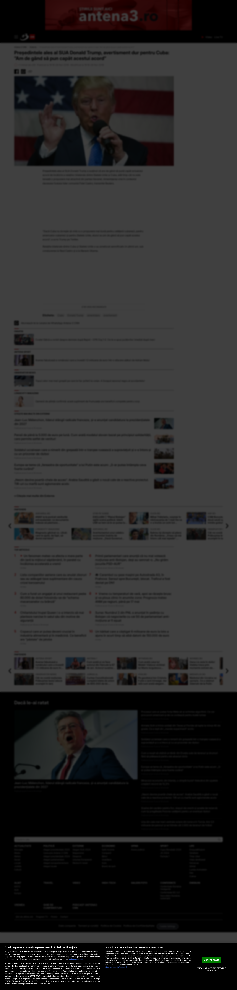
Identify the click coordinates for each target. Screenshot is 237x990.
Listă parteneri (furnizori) (116, 967)
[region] (118, 966)
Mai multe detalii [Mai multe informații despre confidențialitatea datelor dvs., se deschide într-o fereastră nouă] (76, 959)
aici (13, 976)
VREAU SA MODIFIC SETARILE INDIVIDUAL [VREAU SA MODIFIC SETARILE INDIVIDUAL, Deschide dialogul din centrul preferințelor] (211, 969)
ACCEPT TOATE (211, 960)
